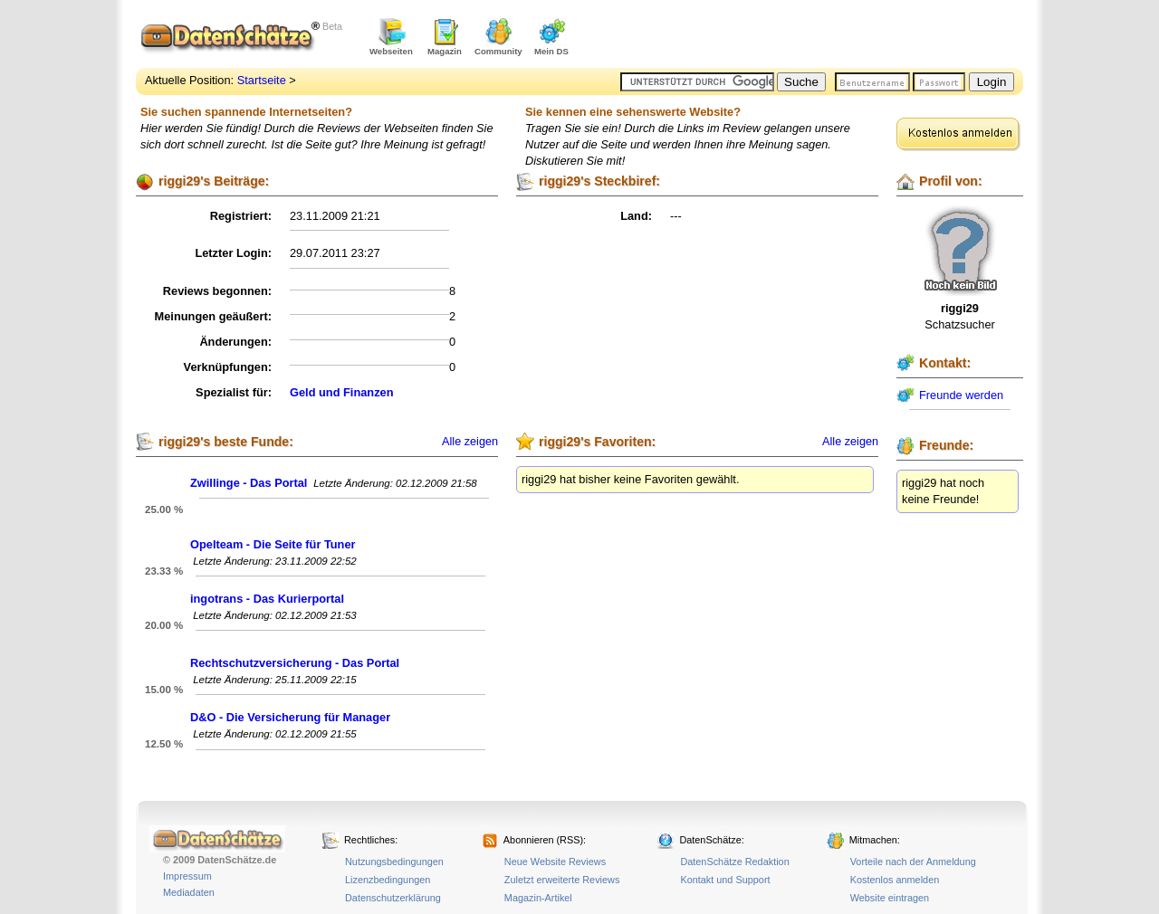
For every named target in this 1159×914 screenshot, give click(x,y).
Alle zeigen (470, 441)
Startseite (261, 80)
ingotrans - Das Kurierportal (267, 598)
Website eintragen (889, 897)
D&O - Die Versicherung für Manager (290, 717)
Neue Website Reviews (555, 861)
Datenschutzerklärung (393, 897)
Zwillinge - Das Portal (248, 483)
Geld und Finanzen (341, 392)
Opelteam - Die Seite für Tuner (273, 544)
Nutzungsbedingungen (394, 861)
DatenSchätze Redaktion (734, 861)
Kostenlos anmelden (895, 879)
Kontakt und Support (725, 879)
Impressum (187, 876)
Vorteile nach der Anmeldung (913, 861)
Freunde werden (961, 395)
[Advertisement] (811, 36)
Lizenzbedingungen (387, 879)
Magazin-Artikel (538, 897)
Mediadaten (189, 892)
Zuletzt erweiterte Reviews (562, 879)
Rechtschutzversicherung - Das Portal (294, 663)
